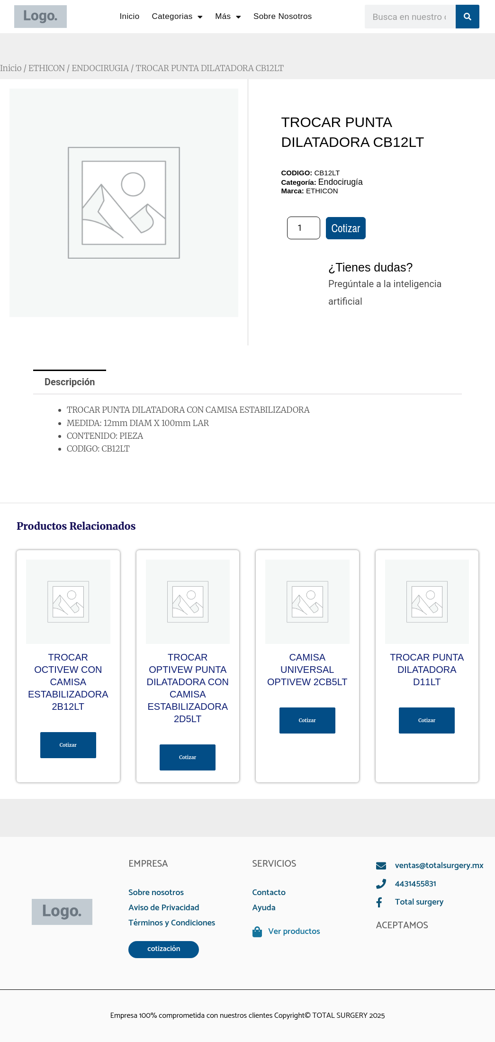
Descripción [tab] (70, 382)
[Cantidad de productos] (303, 228)
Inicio (129, 16)
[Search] (467, 16)
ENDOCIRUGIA (100, 68)
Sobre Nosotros (282, 16)
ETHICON (46, 68)
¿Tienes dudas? (370, 267)
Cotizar (346, 228)
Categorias (177, 17)
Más (228, 17)
